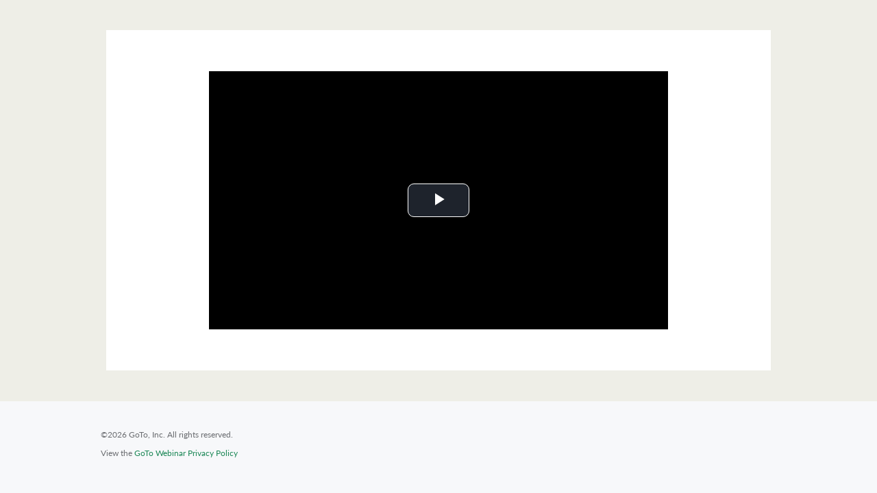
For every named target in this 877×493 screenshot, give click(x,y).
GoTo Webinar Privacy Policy (186, 453)
